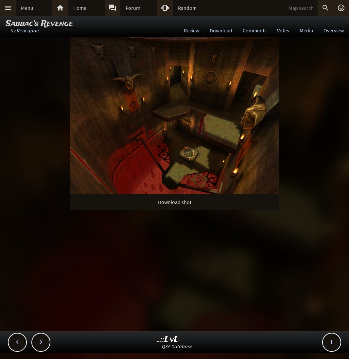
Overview (333, 30)
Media (306, 30)
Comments (255, 30)
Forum (133, 8)
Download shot (174, 202)
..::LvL (168, 339)
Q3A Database (177, 346)
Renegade (28, 30)
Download (221, 30)
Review (191, 30)
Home (79, 8)
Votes (283, 30)
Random (187, 8)
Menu (27, 8)
